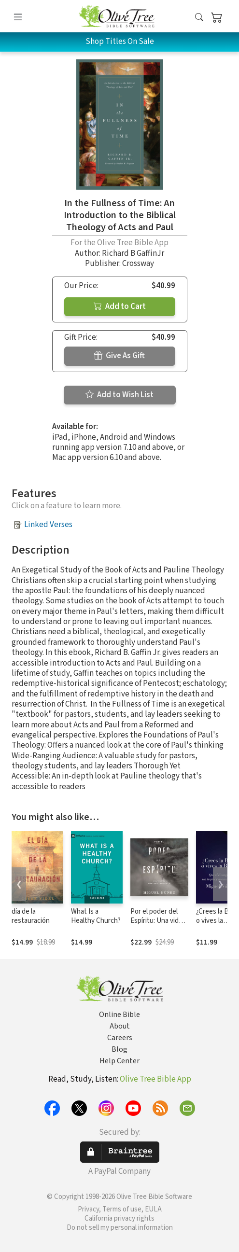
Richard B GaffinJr (133, 253)
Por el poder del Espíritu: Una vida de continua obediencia (156, 925)
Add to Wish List (119, 395)
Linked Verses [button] (48, 524)
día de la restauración (31, 916)
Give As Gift (119, 356)
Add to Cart (120, 306)
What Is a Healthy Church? (96, 916)
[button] (199, 18)
